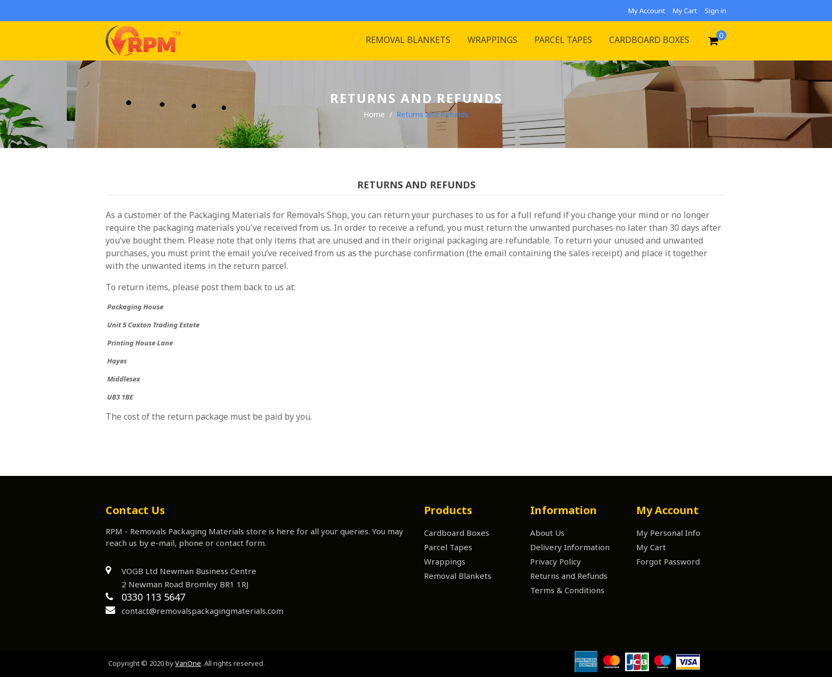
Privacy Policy (555, 561)
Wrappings (444, 561)
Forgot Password (668, 561)
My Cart (685, 10)
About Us (547, 532)
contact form (240, 542)
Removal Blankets (457, 575)
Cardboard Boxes (456, 532)
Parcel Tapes (448, 547)
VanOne (188, 663)
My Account (646, 10)
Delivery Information (570, 547)
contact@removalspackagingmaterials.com (202, 610)
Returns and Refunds (569, 575)
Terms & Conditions (567, 590)
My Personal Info (668, 532)
